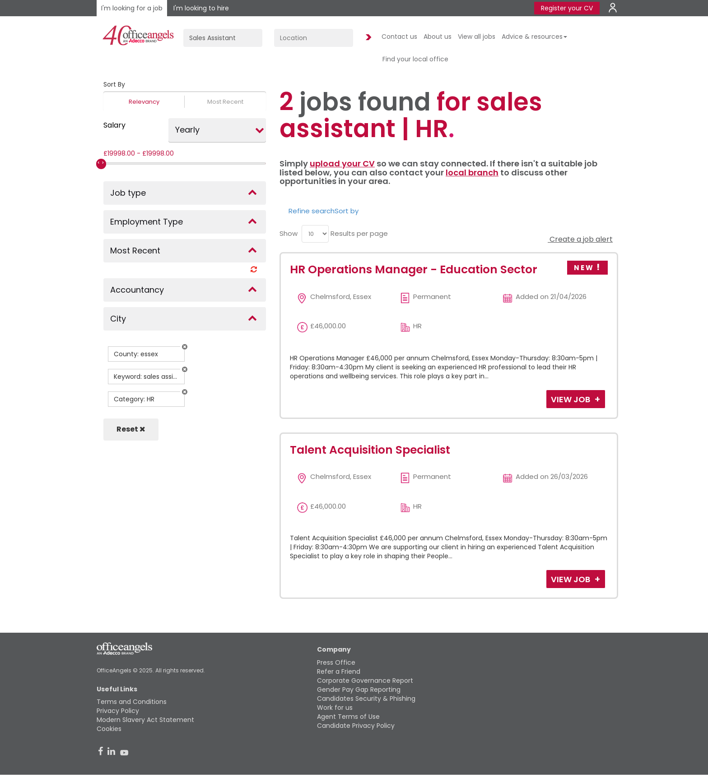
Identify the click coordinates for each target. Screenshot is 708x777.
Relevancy (144, 101)
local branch (472, 172)
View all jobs (476, 36)
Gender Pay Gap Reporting (359, 689)
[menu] (315, 234)
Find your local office (415, 59)
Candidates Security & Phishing (366, 698)
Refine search (312, 211)
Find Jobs (367, 37)
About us (438, 36)
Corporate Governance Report (365, 680)
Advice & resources (534, 36)
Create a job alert (580, 239)
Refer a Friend (338, 671)
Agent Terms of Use (348, 716)
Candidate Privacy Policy (356, 725)
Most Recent (225, 101)
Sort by (347, 211)
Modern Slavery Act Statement (145, 719)
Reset (130, 429)
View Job (571, 399)
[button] (184, 347)
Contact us (399, 36)
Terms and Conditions (132, 701)
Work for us (335, 707)
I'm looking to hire (201, 8)
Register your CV (567, 8)
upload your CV (342, 163)
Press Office (336, 662)
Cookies (109, 728)
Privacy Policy (118, 710)
